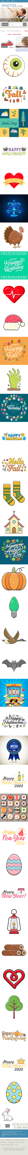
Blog (16, 1144)
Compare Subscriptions (19, 1140)
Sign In (8, 1)
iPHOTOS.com (12, 1149)
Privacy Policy (11, 1142)
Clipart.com (6, 1149)
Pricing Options (20, 20)
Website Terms (9, 1140)
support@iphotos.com (7, 1134)
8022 (19, 1127)
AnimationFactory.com (19, 1149)
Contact (13, 1)
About (2, 1140)
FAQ (17, 1142)
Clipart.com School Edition (7, 1144)
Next (24, 1127)
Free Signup (3, 1142)
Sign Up (2, 1)
